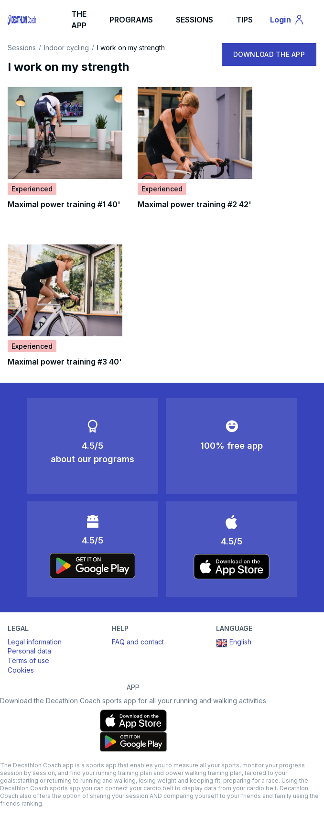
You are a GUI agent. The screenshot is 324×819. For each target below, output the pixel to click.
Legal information (35, 642)
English (233, 643)
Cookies (21, 670)
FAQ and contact (138, 642)
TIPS (244, 19)
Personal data (29, 651)
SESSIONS (194, 19)
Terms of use (28, 660)
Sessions (22, 47)
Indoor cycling (66, 47)
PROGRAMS (131, 19)
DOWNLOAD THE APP (269, 54)
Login (291, 21)
